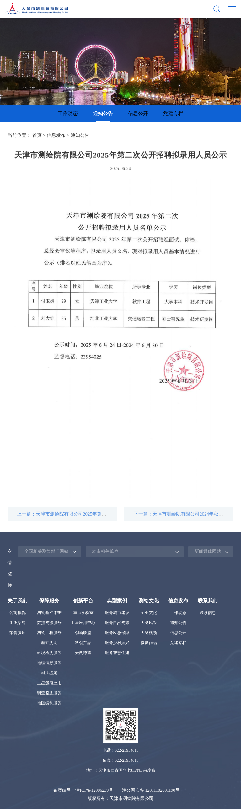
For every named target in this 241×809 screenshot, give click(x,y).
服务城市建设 (117, 612)
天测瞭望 (83, 652)
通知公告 (103, 113)
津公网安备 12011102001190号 (151, 790)
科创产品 (83, 642)
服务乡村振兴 (117, 642)
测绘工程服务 (49, 632)
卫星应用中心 (83, 622)
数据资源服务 (49, 622)
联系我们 (208, 600)
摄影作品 (149, 642)
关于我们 (18, 600)
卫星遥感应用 (49, 682)
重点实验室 (83, 612)
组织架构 (17, 622)
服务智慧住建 (117, 652)
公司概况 (17, 612)
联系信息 (208, 612)
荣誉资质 (17, 632)
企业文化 (149, 612)
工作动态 (68, 113)
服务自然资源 (117, 622)
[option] (67, 113)
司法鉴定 (49, 672)
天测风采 (149, 622)
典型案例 (117, 600)
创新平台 (83, 600)
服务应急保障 (117, 632)
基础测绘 (49, 642)
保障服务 (49, 600)
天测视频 (149, 632)
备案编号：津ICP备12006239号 (83, 790)
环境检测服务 (49, 652)
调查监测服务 (49, 692)
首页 (37, 135)
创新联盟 (83, 632)
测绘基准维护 (49, 612)
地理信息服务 (49, 662)
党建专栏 (173, 113)
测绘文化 (149, 600)
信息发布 (56, 135)
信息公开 (138, 113)
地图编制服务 (49, 703)
